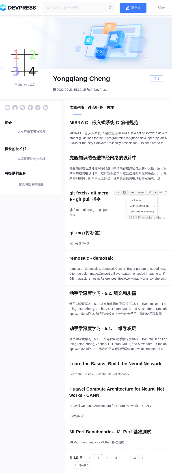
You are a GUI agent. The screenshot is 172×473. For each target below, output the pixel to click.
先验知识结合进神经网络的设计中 (103, 157)
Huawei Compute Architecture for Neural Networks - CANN (116, 392)
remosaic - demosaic (91, 258)
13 (134, 458)
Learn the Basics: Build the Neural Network (115, 363)
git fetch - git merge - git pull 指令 (88, 196)
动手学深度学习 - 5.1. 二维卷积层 (102, 328)
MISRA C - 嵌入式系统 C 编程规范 (103, 122)
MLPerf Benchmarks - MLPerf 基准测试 (110, 431)
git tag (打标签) (85, 232)
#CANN (77, 416)
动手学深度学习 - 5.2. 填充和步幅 (102, 293)
